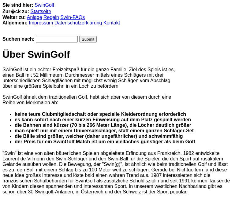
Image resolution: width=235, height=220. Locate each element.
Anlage (34, 17)
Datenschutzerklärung (78, 22)
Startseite (41, 11)
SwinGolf (44, 5)
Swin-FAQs (72, 17)
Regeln (51, 17)
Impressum (41, 22)
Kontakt (111, 22)
